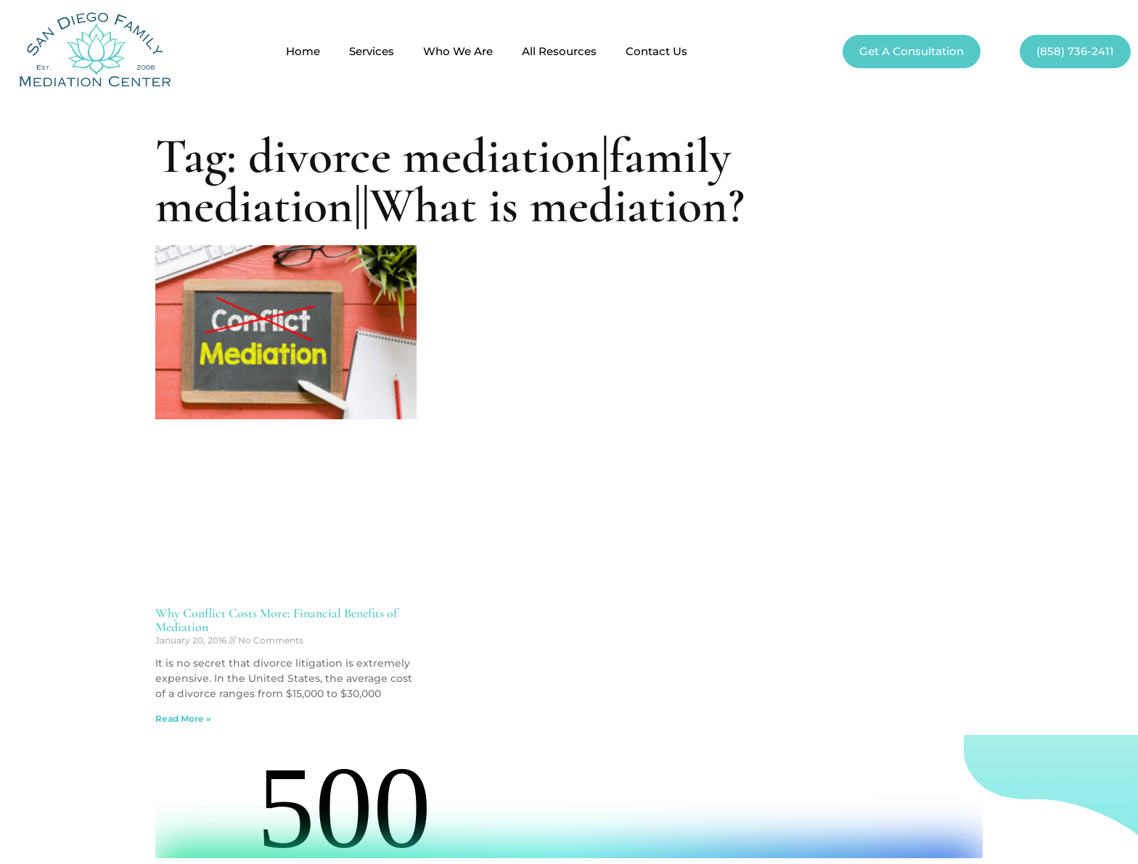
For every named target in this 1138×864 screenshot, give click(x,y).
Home (303, 51)
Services (371, 51)
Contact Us (656, 51)
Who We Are (458, 51)
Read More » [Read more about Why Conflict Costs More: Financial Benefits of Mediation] (183, 718)
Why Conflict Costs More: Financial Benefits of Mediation (276, 620)
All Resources (559, 51)
